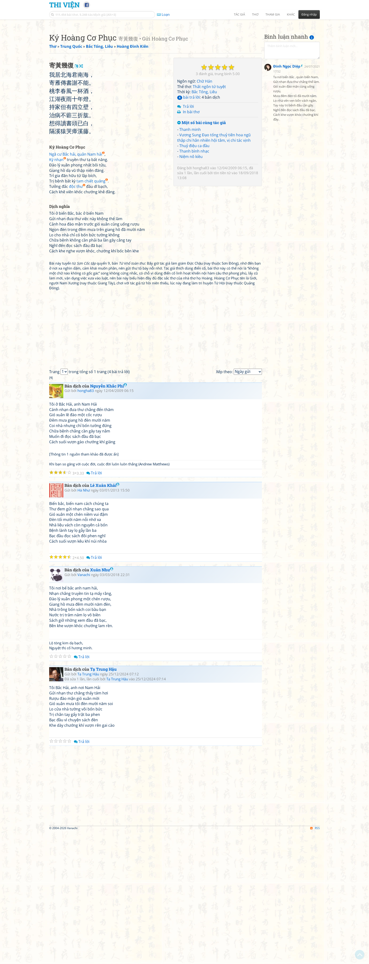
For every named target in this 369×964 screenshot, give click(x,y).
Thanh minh (190, 195)
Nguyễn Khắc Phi (108, 517)
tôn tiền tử (222, 238)
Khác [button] (291, 14)
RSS (315, 960)
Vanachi (83, 706)
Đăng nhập (309, 14)
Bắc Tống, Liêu (204, 157)
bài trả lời (188, 163)
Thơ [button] (255, 14)
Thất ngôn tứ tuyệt (209, 152)
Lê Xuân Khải (104, 617)
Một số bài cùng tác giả (201, 188)
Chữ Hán (204, 147)
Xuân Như (101, 701)
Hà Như (83, 622)
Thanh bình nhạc (194, 217)
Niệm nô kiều (191, 222)
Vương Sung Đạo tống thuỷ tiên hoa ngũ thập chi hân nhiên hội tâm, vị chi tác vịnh (214, 203)
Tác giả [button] (239, 14)
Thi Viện (64, 4)
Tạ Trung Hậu (103, 801)
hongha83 (201, 233)
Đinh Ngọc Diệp (287, 181)
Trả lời (188, 172)
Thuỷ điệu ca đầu (194, 211)
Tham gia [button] (272, 14)
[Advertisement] (184, 55)
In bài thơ (191, 177)
